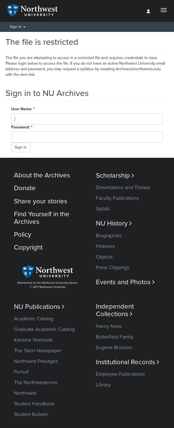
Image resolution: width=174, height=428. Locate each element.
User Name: (22, 109)
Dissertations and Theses (123, 187)
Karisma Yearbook (33, 340)
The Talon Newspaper (37, 350)
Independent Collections (115, 310)
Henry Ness (109, 326)
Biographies (109, 235)
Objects (104, 257)
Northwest (25, 393)
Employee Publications (120, 374)
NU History (114, 223)
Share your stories (40, 201)
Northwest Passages (36, 361)
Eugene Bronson (114, 347)
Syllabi (103, 209)
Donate (25, 188)
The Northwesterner (36, 382)
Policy (22, 235)
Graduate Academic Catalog (44, 329)
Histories (105, 246)
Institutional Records (127, 362)
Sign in (20, 147)
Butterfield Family (115, 337)
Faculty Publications (117, 198)
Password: (21, 127)
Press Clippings (112, 267)
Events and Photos (125, 282)
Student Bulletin (31, 414)
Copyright (28, 247)
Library (103, 385)
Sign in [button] (17, 26)
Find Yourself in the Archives (41, 217)
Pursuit (21, 372)
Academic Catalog (33, 319)
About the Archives (42, 175)
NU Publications (39, 307)
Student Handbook (34, 404)
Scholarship (115, 175)
